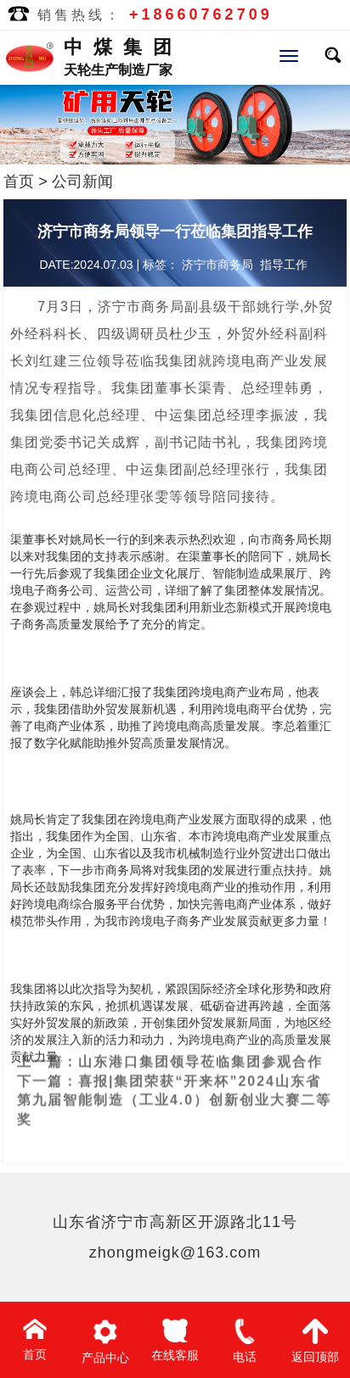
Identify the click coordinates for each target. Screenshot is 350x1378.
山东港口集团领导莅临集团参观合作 (200, 1046)
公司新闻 (82, 181)
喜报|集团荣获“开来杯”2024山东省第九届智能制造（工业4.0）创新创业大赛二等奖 (174, 1085)
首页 (18, 181)
